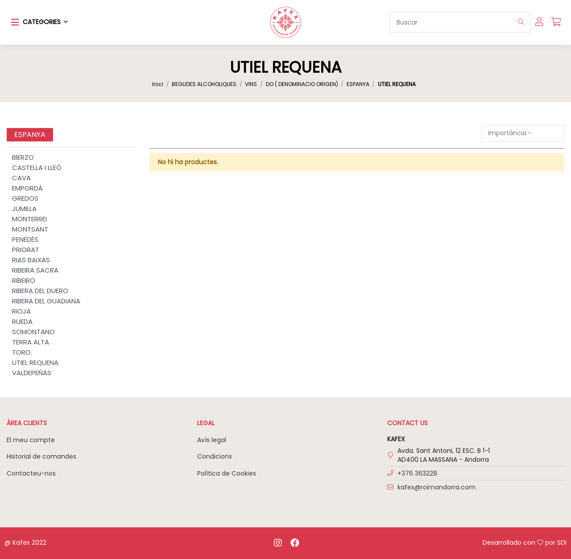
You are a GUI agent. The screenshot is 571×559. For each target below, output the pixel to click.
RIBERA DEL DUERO (40, 290)
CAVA (21, 177)
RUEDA (22, 321)
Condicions (214, 456)
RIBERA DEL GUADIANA (46, 301)
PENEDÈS (25, 239)
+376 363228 (417, 473)
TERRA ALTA (30, 342)
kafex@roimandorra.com (436, 487)
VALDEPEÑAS (31, 372)
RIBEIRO (23, 280)
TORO (21, 352)
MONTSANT (30, 229)
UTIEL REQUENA (35, 362)
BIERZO (23, 157)
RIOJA (21, 311)
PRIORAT (25, 249)
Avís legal (211, 439)
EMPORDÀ (27, 188)
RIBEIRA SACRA (35, 270)
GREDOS (25, 198)
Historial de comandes (41, 456)
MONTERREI (29, 219)
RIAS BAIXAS (31, 260)
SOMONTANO (33, 331)
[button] (39, 22)
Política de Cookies (226, 473)
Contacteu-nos (31, 473)
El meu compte (31, 439)
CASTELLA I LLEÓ (37, 167)
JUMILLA (24, 208)
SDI (562, 542)
